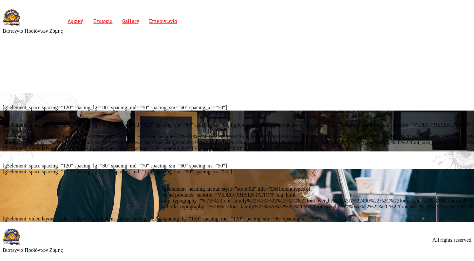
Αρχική (75, 21)
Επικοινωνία (163, 21)
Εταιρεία (102, 21)
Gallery (130, 21)
